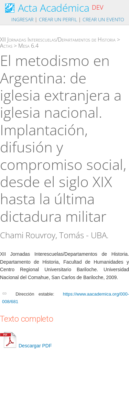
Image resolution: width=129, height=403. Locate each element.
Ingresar (22, 19)
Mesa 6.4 (28, 45)
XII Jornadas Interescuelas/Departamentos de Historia (58, 39)
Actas (6, 45)
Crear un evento (103, 19)
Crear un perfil (58, 19)
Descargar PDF (26, 345)
